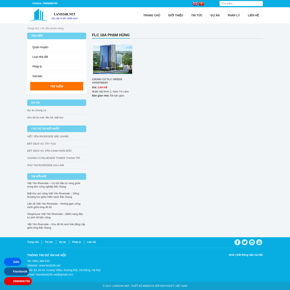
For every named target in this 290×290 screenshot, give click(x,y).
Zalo (16, 261)
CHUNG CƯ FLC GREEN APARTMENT (107, 81)
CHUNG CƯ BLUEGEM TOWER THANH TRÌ (53, 158)
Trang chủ (151, 15)
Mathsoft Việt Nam (173, 285)
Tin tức (196, 15)
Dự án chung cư (36, 110)
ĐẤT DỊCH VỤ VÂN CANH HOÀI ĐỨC (49, 150)
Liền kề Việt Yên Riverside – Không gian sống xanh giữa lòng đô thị (53, 205)
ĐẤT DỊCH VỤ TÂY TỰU (41, 143)
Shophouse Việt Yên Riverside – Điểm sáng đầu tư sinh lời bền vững (55, 215)
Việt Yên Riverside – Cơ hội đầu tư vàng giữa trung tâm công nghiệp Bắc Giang (53, 185)
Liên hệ (253, 15)
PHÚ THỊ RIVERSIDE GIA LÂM (45, 165)
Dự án (215, 15)
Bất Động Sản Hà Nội (250, 254)
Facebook (20, 271)
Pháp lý (234, 15)
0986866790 (21, 281)
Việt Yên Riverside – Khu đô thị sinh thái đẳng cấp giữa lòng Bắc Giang (56, 226)
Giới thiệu (175, 15)
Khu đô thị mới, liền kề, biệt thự (45, 117)
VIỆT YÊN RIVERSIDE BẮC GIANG (48, 136)
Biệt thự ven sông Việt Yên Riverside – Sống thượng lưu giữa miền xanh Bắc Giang (53, 195)
